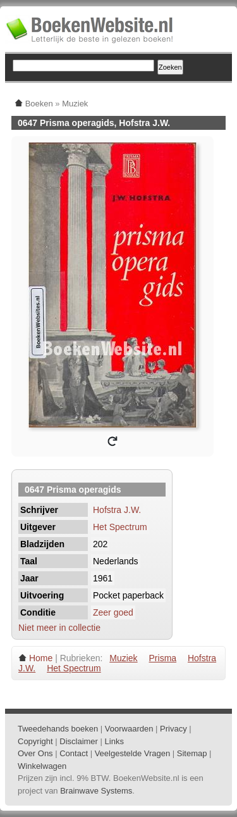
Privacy (173, 728)
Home (40, 658)
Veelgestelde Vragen (133, 753)
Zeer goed (113, 612)
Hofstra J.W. (117, 510)
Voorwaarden (129, 728)
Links (114, 741)
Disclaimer (78, 741)
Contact (73, 753)
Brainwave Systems (96, 790)
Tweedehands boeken (58, 728)
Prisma (163, 658)
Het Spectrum (120, 527)
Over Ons (35, 753)
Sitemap (192, 753)
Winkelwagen (42, 766)
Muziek (123, 658)
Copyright (35, 741)
